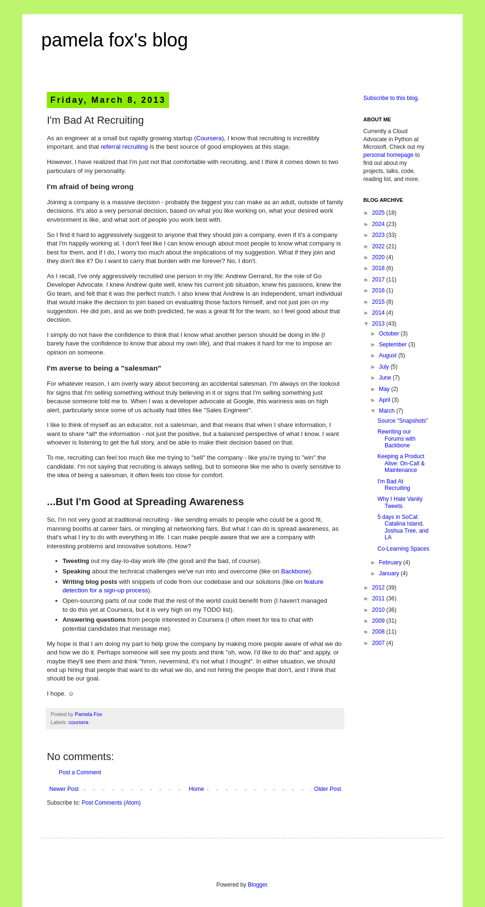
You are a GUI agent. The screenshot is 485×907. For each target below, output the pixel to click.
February (391, 562)
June (386, 377)
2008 (379, 631)
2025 (379, 212)
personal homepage (388, 155)
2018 (379, 268)
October (390, 333)
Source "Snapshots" (402, 420)
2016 (379, 290)
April (385, 400)
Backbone (295, 571)
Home (196, 789)
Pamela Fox (88, 714)
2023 (379, 235)
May (385, 389)
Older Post (327, 789)
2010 (379, 610)
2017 (379, 279)
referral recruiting (124, 146)
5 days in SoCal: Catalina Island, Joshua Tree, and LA (403, 527)
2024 (379, 224)
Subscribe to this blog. (391, 98)
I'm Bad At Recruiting (393, 484)
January (390, 573)
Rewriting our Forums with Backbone (396, 438)
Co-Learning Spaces (403, 548)
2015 (379, 302)
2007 (379, 643)
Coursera (209, 138)
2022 (379, 246)
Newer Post (64, 789)
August (388, 355)
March (387, 411)
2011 (379, 598)
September (393, 344)
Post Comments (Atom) (111, 802)
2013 (379, 323)
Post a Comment (80, 772)
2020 (379, 257)
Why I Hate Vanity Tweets (399, 502)
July (385, 366)
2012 (379, 587)
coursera (79, 722)
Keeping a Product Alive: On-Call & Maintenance (401, 463)
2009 (379, 620)
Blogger (257, 884)
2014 (379, 312)
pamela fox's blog (114, 39)
